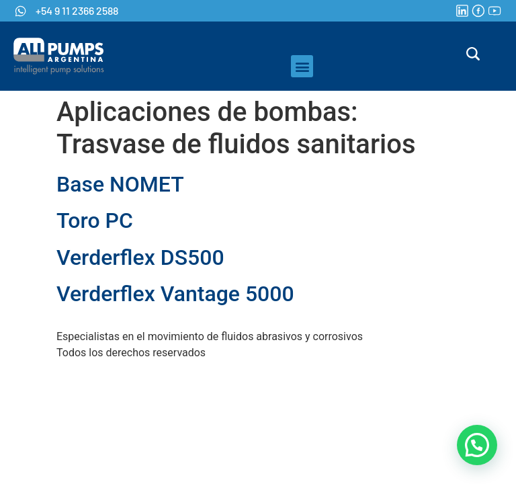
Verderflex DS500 (140, 257)
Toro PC (94, 220)
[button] (302, 66)
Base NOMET (120, 184)
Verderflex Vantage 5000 (175, 294)
